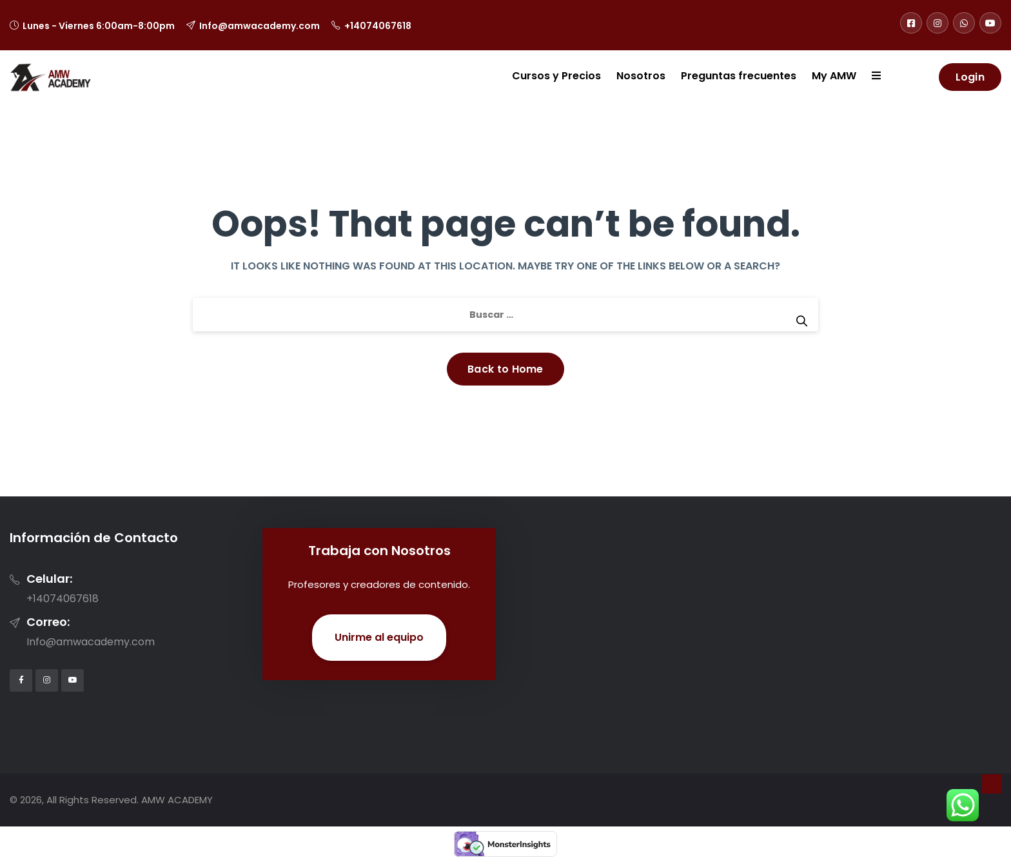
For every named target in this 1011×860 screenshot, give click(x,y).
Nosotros (640, 75)
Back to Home (505, 369)
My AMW (834, 75)
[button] (868, 76)
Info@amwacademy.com (259, 25)
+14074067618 (377, 25)
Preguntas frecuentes (738, 75)
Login (970, 77)
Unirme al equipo (379, 637)
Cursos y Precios (556, 75)
